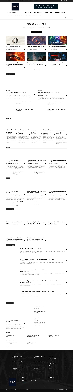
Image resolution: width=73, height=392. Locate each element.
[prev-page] (6, 346)
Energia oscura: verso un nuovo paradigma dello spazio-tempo (35, 63)
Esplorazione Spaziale (9, 60)
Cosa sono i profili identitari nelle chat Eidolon (24, 101)
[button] (65, 17)
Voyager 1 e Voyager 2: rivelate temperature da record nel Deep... (18, 172)
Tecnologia (8, 44)
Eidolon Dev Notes (51, 44)
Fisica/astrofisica (30, 60)
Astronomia (29, 44)
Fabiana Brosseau (9, 49)
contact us (24, 382)
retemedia (50, 49)
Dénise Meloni (29, 49)
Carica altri (36, 69)
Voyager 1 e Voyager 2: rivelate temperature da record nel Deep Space (14, 64)
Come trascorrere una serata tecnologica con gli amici (55, 63)
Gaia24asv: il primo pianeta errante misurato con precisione (36, 47)
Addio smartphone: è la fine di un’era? (16, 92)
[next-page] (8, 346)
